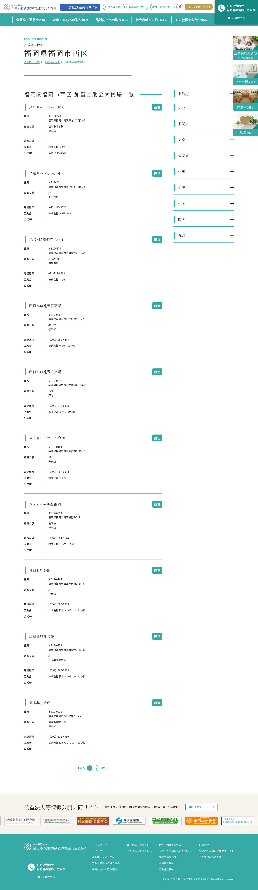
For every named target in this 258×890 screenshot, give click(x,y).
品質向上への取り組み (112, 19)
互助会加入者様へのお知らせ (175, 851)
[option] (129, 821)
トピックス (98, 851)
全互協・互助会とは (30, 19)
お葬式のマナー (137, 7)
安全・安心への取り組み (70, 19)
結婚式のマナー (114, 7)
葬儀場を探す (52, 62)
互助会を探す (166, 869)
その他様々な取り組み (191, 19)
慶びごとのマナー (162, 7)
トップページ (99, 845)
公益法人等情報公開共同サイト (216, 851)
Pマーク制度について (193, 7)
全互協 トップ (32, 62)
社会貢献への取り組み (151, 19)
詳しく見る (195, 807)
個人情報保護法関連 (210, 857)
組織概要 (204, 845)
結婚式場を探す (168, 857)
